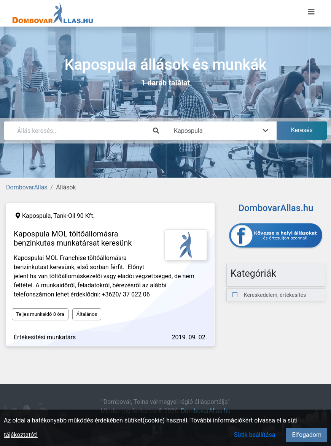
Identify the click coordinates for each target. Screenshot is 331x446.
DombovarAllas (27, 187)
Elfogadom (306, 434)
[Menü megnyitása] (311, 11)
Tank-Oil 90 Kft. (74, 215)
